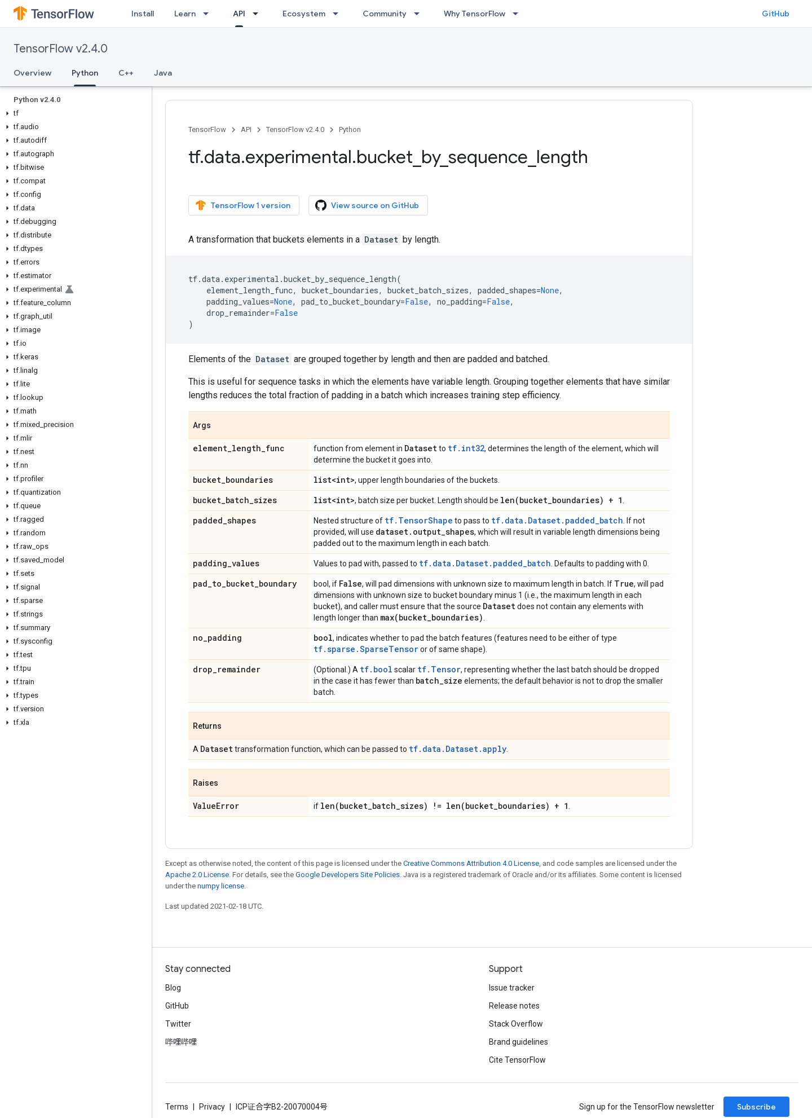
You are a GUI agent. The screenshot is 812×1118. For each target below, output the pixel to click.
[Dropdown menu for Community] (420, 13)
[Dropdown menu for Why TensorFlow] (518, 13)
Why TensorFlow (474, 13)
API (246, 129)
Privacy (212, 1106)
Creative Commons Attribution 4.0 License (471, 863)
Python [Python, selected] (85, 73)
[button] (73, 113)
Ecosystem (304, 13)
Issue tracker (512, 987)
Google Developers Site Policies (347, 874)
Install (142, 13)
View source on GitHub (367, 205)
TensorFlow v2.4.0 (61, 49)
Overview (32, 73)
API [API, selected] (239, 13)
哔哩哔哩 (181, 1041)
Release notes (514, 1005)
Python (350, 129)
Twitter (178, 1023)
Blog (173, 987)
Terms (176, 1106)
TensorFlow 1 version (242, 205)
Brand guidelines (518, 1041)
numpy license (220, 886)
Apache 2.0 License (197, 874)
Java (163, 73)
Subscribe (756, 1107)
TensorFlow (207, 129)
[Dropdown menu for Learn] (209, 13)
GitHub (775, 13)
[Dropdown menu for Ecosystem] (338, 13)
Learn (185, 13)
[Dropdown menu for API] (258, 13)
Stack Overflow (516, 1023)
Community (385, 13)
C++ (126, 73)
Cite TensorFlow (517, 1059)
